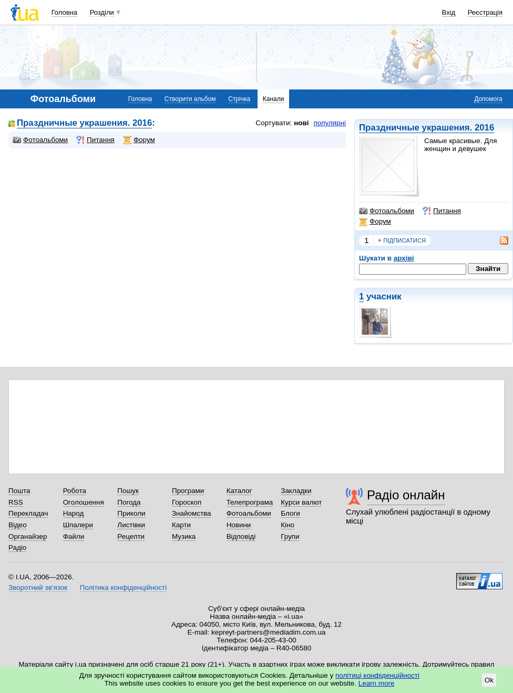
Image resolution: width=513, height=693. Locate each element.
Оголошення (83, 502)
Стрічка (239, 99)
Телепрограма (250, 502)
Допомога (488, 99)
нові (301, 123)
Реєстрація (485, 12)
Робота (74, 491)
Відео (17, 525)
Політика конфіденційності (123, 587)
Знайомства (191, 513)
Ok (489, 680)
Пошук (128, 491)
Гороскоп (186, 502)
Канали (273, 99)
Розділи (102, 12)
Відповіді (241, 536)
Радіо (17, 547)
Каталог (239, 491)
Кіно (287, 525)
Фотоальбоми (386, 211)
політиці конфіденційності (377, 675)
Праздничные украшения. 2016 (426, 128)
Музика (184, 536)
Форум (375, 221)
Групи (290, 536)
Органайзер (27, 536)
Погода (128, 502)
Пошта (19, 491)
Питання (442, 211)
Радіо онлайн (406, 495)
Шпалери (78, 525)
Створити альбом (190, 99)
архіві (404, 258)
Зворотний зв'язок (37, 587)
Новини (239, 525)
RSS (15, 502)
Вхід (449, 12)
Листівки (131, 525)
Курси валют (301, 502)
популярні (330, 123)
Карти (181, 525)
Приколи (131, 513)
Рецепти (131, 536)
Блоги (290, 513)
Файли (74, 536)
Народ (73, 513)
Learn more (376, 683)
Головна (64, 12)
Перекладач (28, 513)
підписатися (402, 240)
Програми (188, 491)
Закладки (296, 491)
